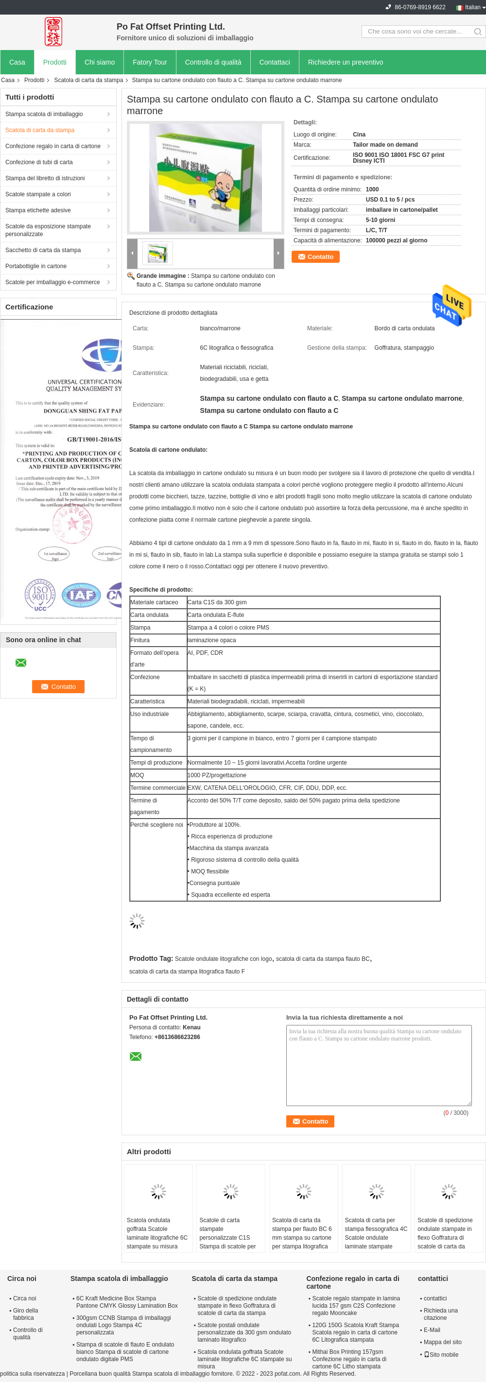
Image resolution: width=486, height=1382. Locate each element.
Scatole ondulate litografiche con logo (223, 958)
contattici (435, 1298)
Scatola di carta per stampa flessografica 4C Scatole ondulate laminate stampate (376, 1233)
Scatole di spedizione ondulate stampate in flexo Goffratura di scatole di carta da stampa (444, 1238)
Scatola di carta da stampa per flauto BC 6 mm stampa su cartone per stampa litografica (302, 1233)
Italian (473, 7)
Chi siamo (100, 62)
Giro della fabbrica (25, 1314)
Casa (17, 62)
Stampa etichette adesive (38, 210)
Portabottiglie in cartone (36, 266)
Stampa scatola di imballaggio (44, 114)
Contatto (320, 256)
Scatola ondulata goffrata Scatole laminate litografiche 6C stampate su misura (157, 1233)
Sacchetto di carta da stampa (43, 250)
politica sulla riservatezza (32, 1373)
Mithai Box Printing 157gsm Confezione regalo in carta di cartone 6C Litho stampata (349, 1359)
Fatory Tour (150, 62)
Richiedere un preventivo (345, 62)
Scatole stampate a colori (38, 194)
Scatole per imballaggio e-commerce (52, 282)
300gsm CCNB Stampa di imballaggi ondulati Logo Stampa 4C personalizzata (123, 1325)
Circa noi (24, 1298)
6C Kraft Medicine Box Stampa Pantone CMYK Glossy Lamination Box (127, 1302)
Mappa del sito (443, 1342)
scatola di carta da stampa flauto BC (323, 958)
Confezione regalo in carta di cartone (53, 146)
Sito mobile (441, 1354)
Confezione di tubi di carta (39, 162)
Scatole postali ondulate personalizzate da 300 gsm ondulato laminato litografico (244, 1332)
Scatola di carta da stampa (88, 80)
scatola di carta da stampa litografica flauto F (187, 971)
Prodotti (55, 62)
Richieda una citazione (441, 1314)
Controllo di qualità (213, 62)
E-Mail (432, 1330)
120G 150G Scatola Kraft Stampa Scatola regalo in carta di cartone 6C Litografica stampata (355, 1332)
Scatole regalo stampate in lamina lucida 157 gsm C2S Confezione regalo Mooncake (356, 1305)
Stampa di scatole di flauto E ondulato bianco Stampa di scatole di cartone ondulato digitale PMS (125, 1352)
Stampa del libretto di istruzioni (45, 178)
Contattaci (275, 62)
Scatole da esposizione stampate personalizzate (48, 230)
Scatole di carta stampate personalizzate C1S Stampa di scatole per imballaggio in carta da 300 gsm (228, 1242)
